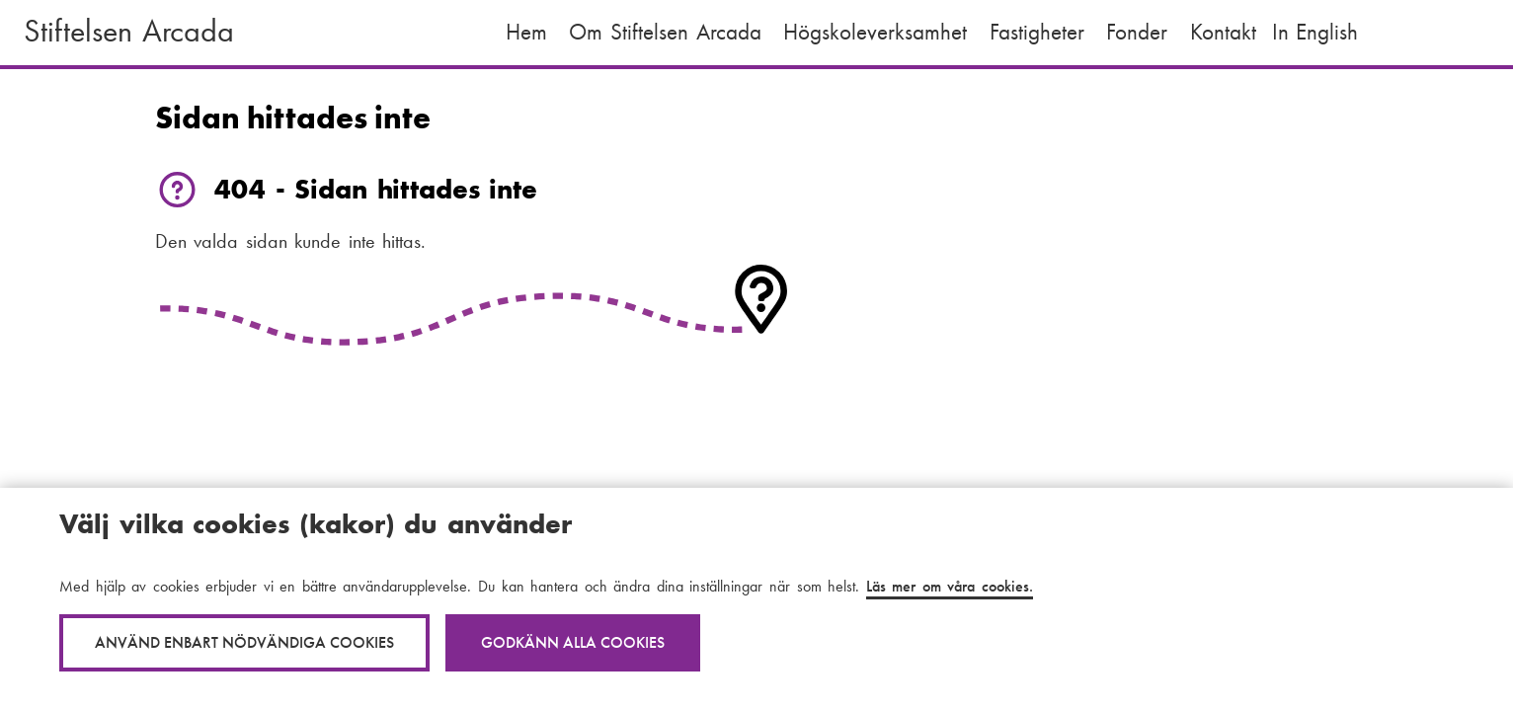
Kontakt (1223, 32)
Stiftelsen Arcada (129, 31)
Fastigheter (1037, 32)
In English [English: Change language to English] (1315, 32)
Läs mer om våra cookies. (949, 586)
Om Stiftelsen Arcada (664, 32)
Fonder (1136, 32)
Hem (526, 32)
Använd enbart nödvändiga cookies (244, 642)
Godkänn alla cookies (573, 642)
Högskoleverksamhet (875, 32)
